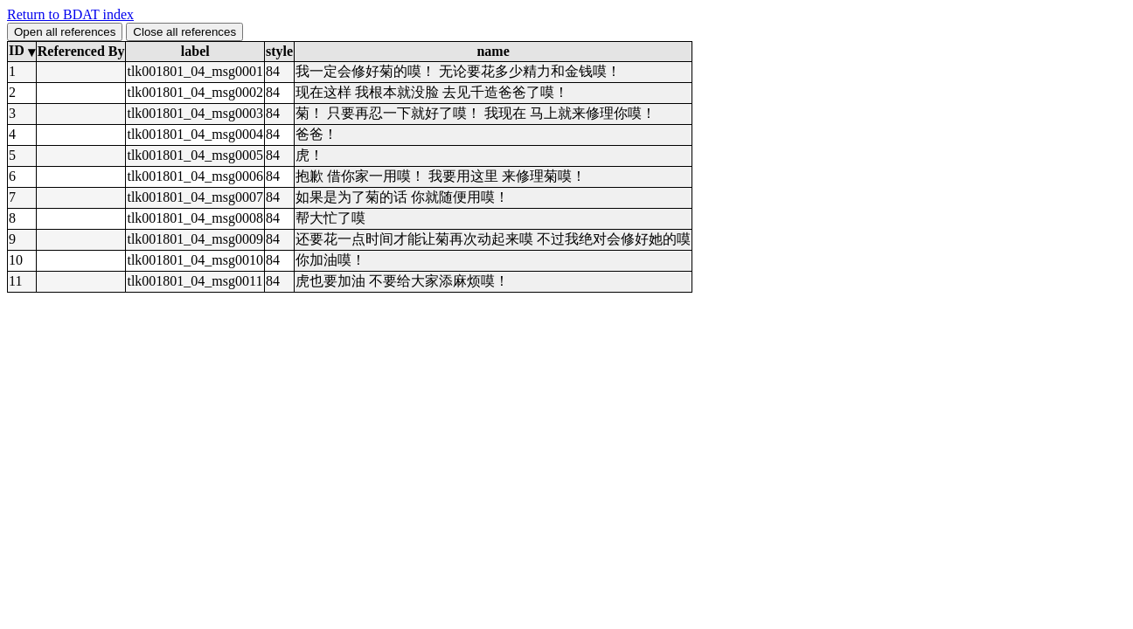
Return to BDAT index (70, 14)
